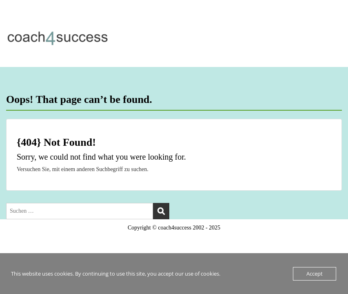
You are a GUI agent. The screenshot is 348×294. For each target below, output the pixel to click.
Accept (314, 273)
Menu (14, 22)
